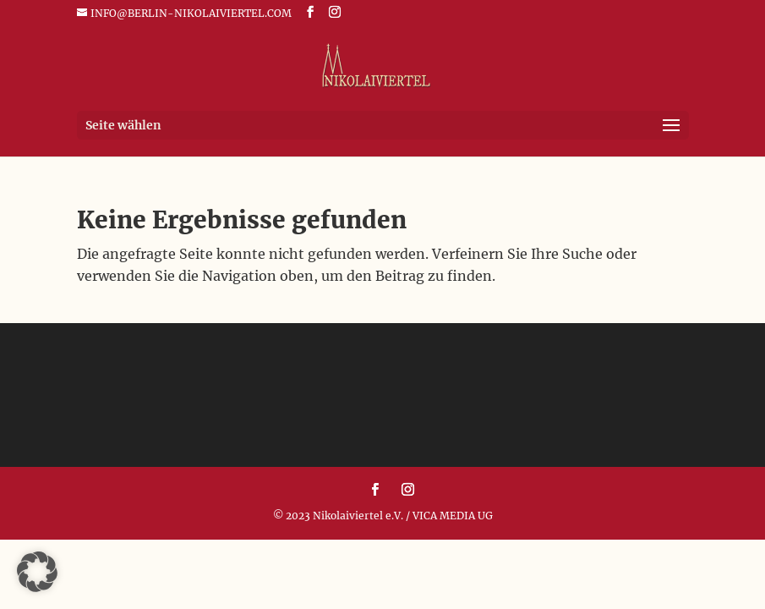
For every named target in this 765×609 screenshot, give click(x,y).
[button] (37, 572)
